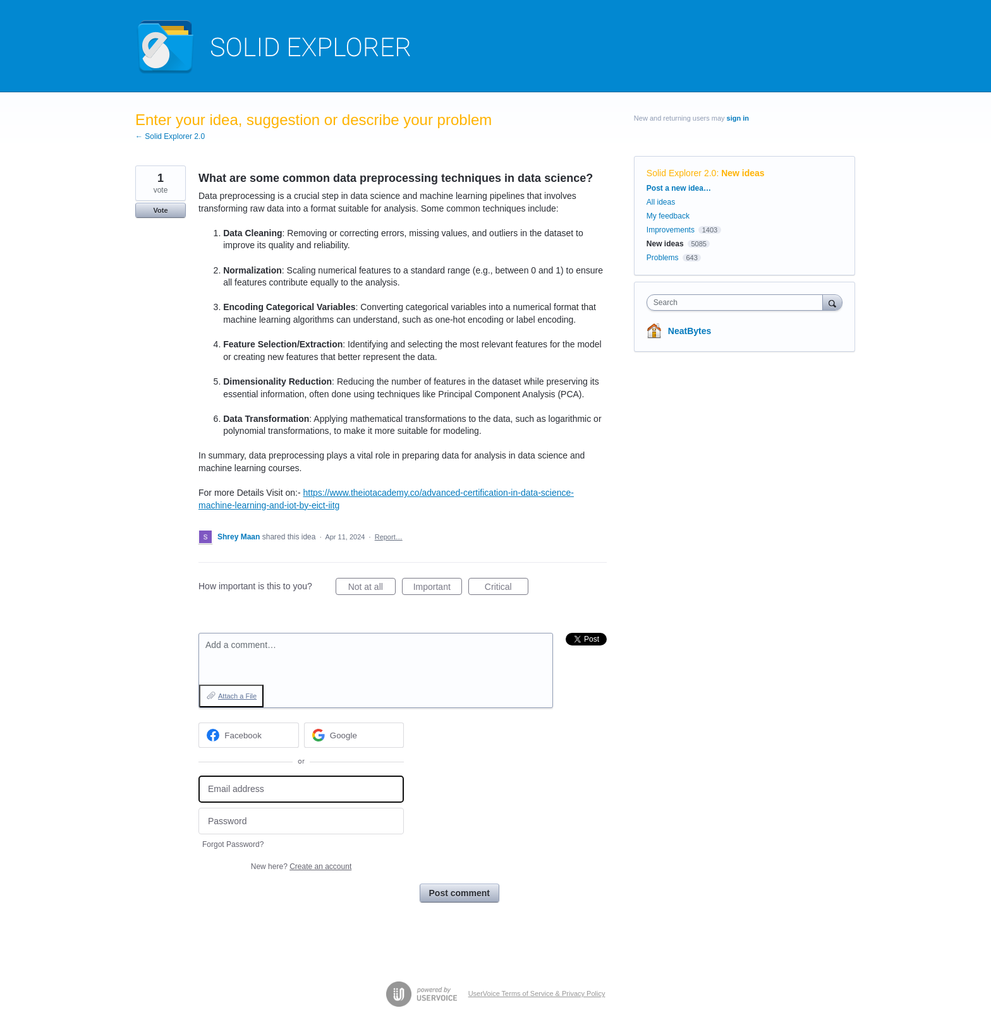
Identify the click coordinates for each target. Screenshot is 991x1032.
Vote (160, 210)
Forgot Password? (233, 844)
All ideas (661, 202)
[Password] (301, 821)
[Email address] (301, 789)
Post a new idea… (679, 188)
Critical (506, 589)
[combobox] (738, 302)
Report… (389, 537)
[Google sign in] (354, 735)
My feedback (668, 216)
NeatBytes (689, 331)
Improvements (671, 229)
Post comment (459, 893)
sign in (738, 118)
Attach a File (237, 696)
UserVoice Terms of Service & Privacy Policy (536, 993)
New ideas (742, 173)
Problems (663, 257)
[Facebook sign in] (248, 735)
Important (437, 589)
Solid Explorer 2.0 (682, 173)
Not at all (372, 589)
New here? (301, 866)
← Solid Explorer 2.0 (170, 136)
